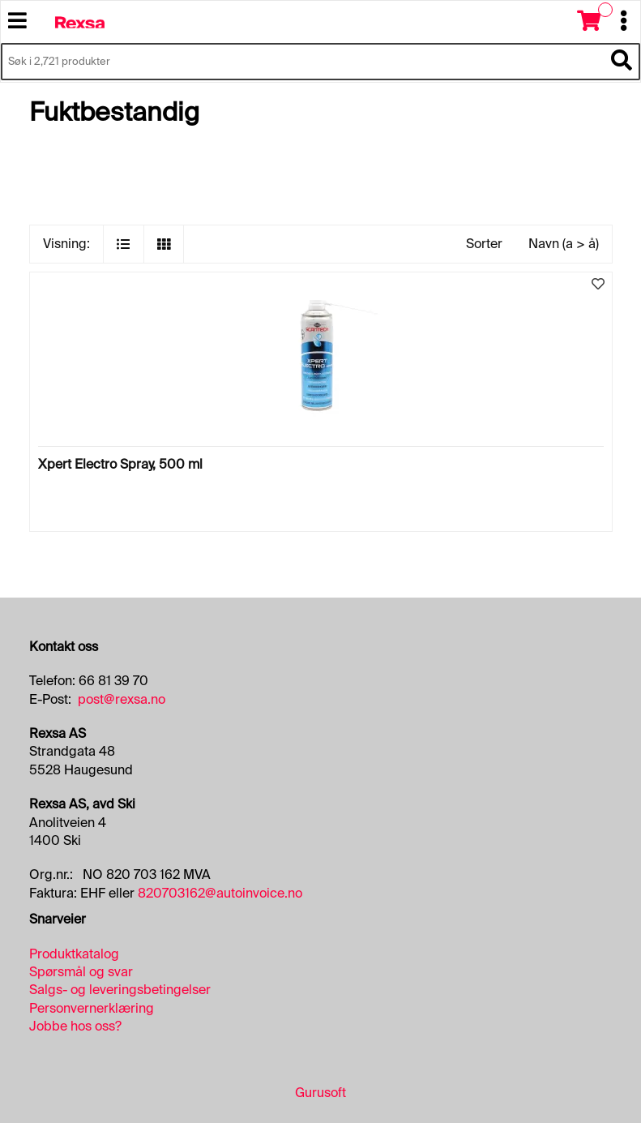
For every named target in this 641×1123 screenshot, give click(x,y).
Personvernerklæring (91, 1008)
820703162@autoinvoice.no (220, 893)
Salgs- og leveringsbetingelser (120, 989)
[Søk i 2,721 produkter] (302, 62)
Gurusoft (320, 1092)
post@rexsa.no (121, 699)
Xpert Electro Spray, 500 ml (120, 464)
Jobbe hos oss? (75, 1026)
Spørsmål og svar (81, 971)
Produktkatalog (74, 953)
